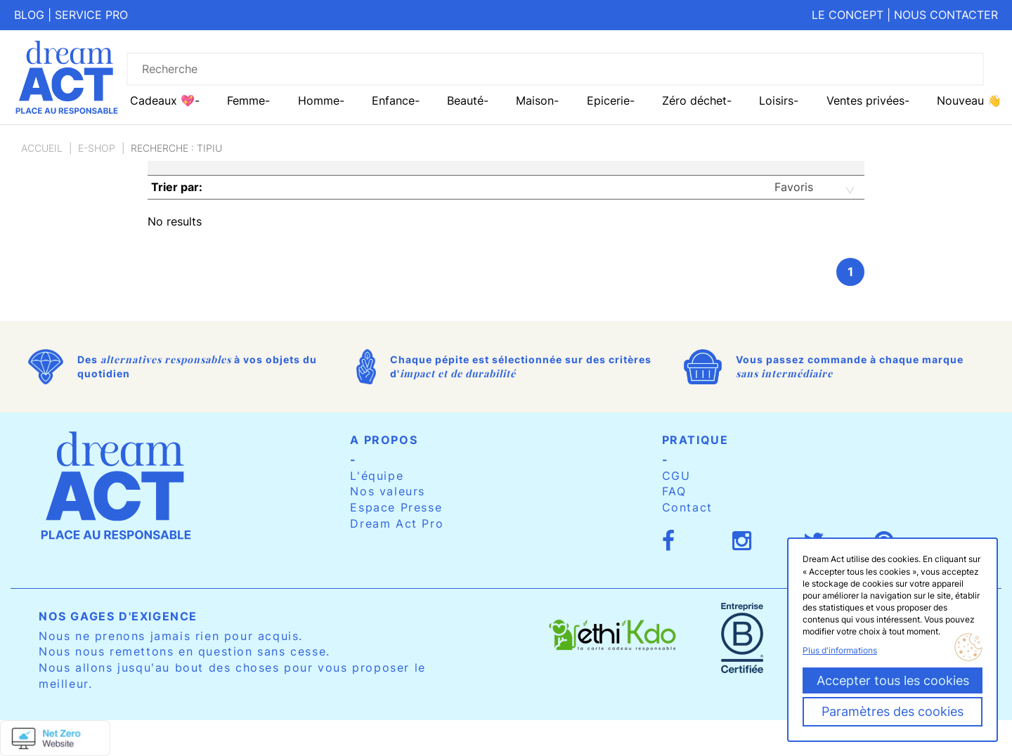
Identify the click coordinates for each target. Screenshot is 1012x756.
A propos (383, 440)
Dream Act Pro (396, 523)
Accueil (42, 148)
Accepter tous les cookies (893, 680)
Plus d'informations (840, 650)
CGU (676, 476)
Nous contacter (946, 15)
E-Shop (96, 148)
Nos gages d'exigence (118, 616)
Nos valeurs (387, 491)
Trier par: (176, 187)
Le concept (847, 15)
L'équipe (376, 476)
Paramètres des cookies (893, 711)
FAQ (674, 491)
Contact (687, 507)
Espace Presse (396, 507)
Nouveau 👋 (969, 100)
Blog (29, 15)
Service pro (91, 15)
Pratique (695, 440)
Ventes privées (865, 100)
